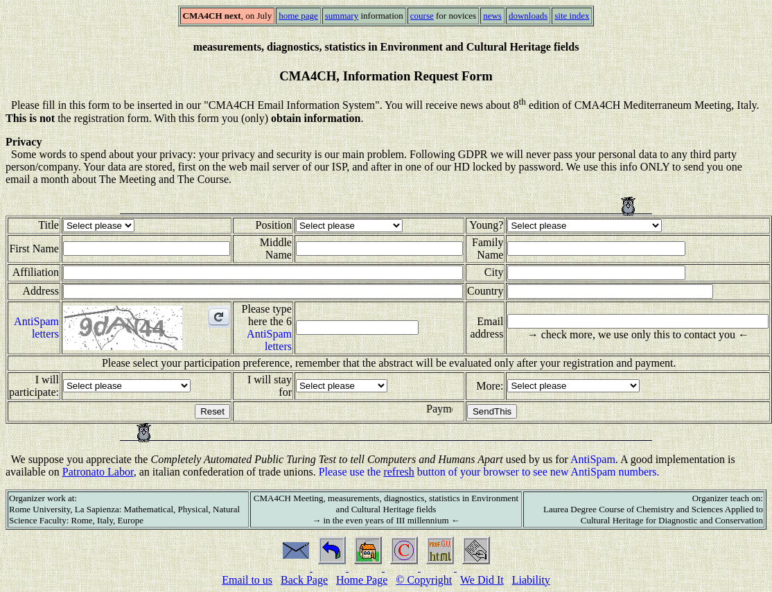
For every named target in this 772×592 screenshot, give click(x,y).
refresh (398, 472)
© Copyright (424, 580)
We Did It (482, 580)
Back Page (304, 580)
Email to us (247, 580)
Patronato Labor (98, 472)
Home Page (361, 580)
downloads (528, 15)
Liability (531, 580)
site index (571, 15)
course (422, 15)
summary (341, 15)
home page (298, 15)
